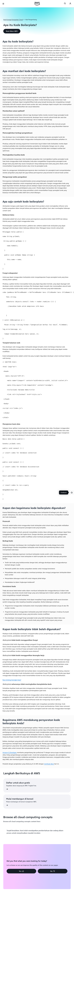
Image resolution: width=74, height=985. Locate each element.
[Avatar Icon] (70, 4)
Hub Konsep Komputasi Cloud (13, 19)
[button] (11, 31)
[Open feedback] (72, 492)
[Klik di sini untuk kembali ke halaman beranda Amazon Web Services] (37, 3)
